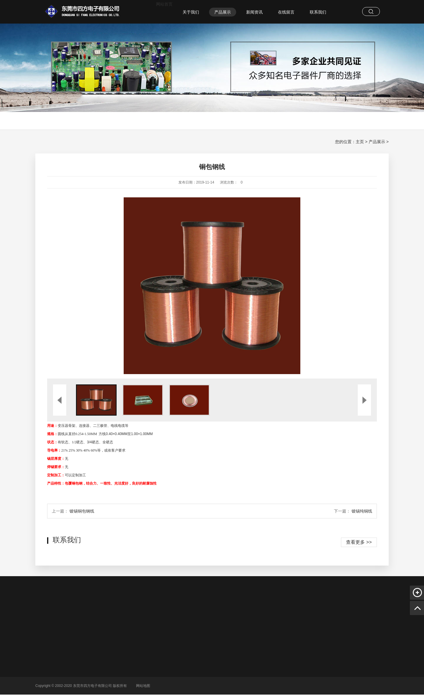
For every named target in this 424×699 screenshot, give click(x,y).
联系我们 (318, 12)
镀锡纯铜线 (362, 511)
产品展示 (222, 12)
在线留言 (286, 12)
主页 (360, 141)
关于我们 (191, 12)
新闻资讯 (254, 12)
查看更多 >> (359, 542)
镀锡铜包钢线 (81, 511)
